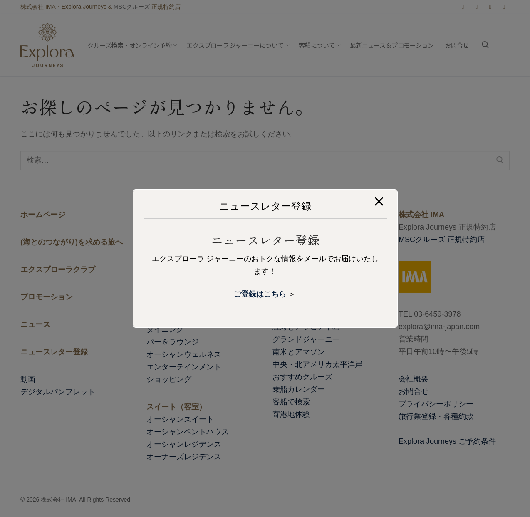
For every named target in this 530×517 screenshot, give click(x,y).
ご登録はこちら (260, 294)
